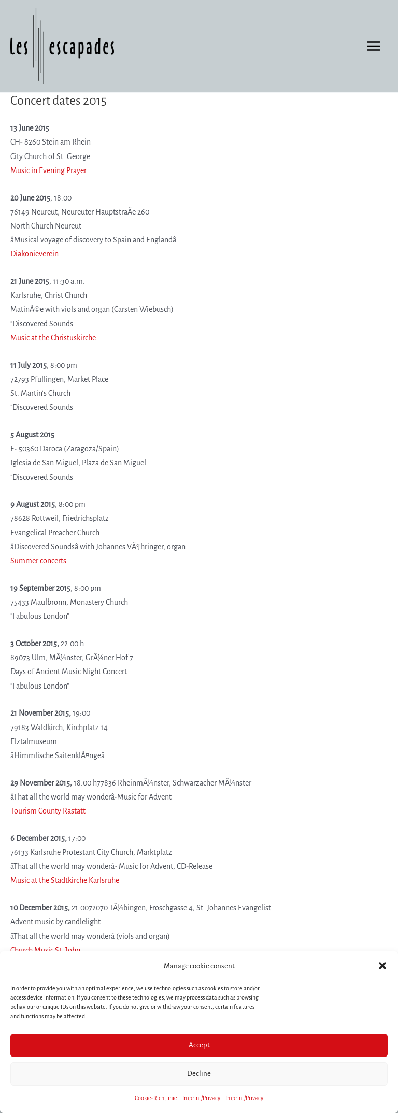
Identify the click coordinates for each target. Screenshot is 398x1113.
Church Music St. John (45, 950)
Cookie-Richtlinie (156, 1098)
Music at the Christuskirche (53, 338)
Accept (199, 1045)
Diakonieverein (34, 254)
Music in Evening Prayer (48, 170)
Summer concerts (38, 560)
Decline (199, 1073)
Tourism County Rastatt (48, 811)
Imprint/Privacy (201, 1098)
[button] (382, 966)
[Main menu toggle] (374, 46)
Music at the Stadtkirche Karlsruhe (64, 880)
